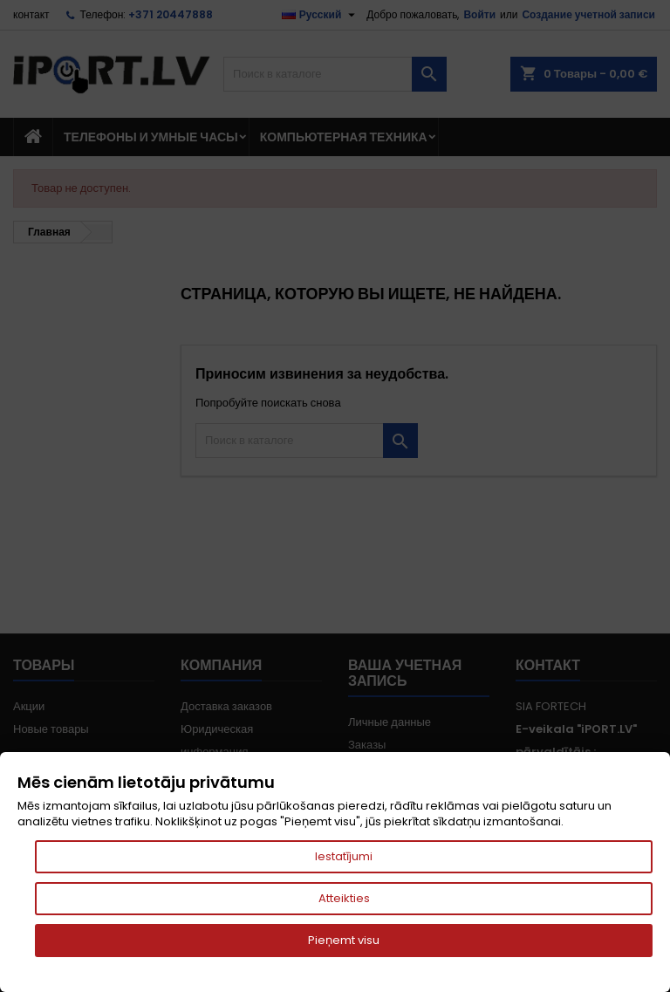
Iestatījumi (344, 856)
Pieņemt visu (343, 940)
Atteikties (344, 898)
